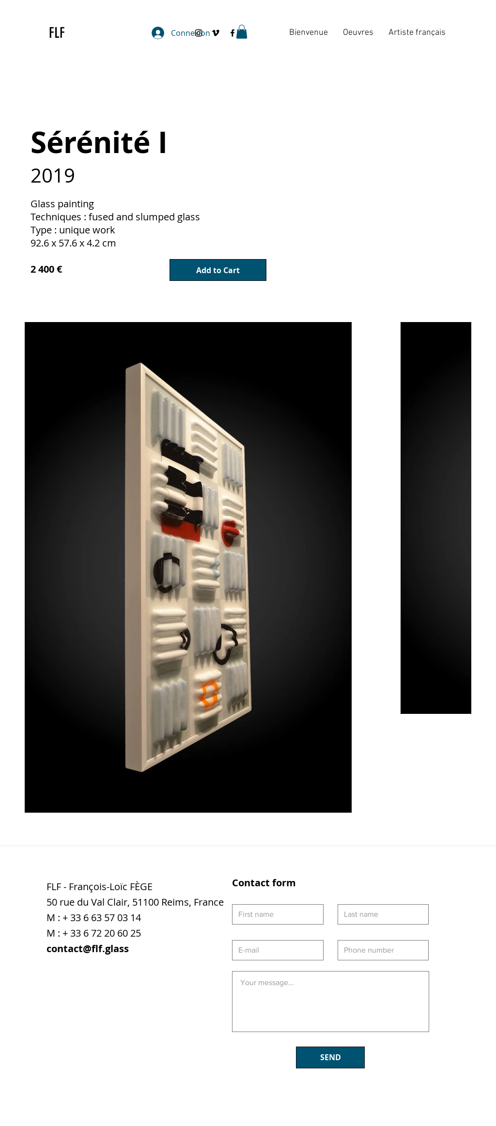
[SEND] (330, 1057)
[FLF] (62, 33)
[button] (242, 32)
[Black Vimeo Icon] (215, 33)
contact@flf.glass (87, 948)
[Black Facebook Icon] (232, 33)
